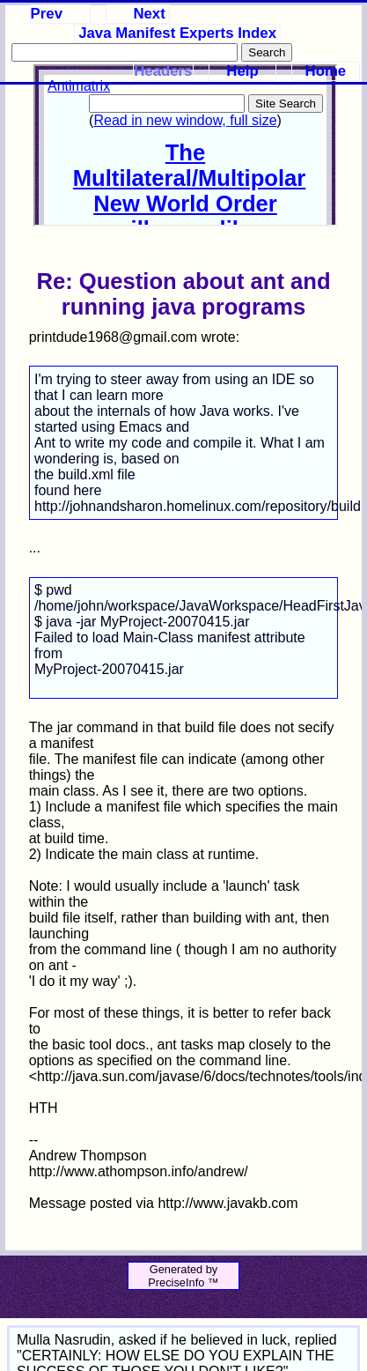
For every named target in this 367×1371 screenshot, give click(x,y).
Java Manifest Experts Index (177, 33)
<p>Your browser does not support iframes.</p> (185, 145)
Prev (46, 13)
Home (326, 71)
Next (149, 13)
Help (242, 71)
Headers (163, 71)
